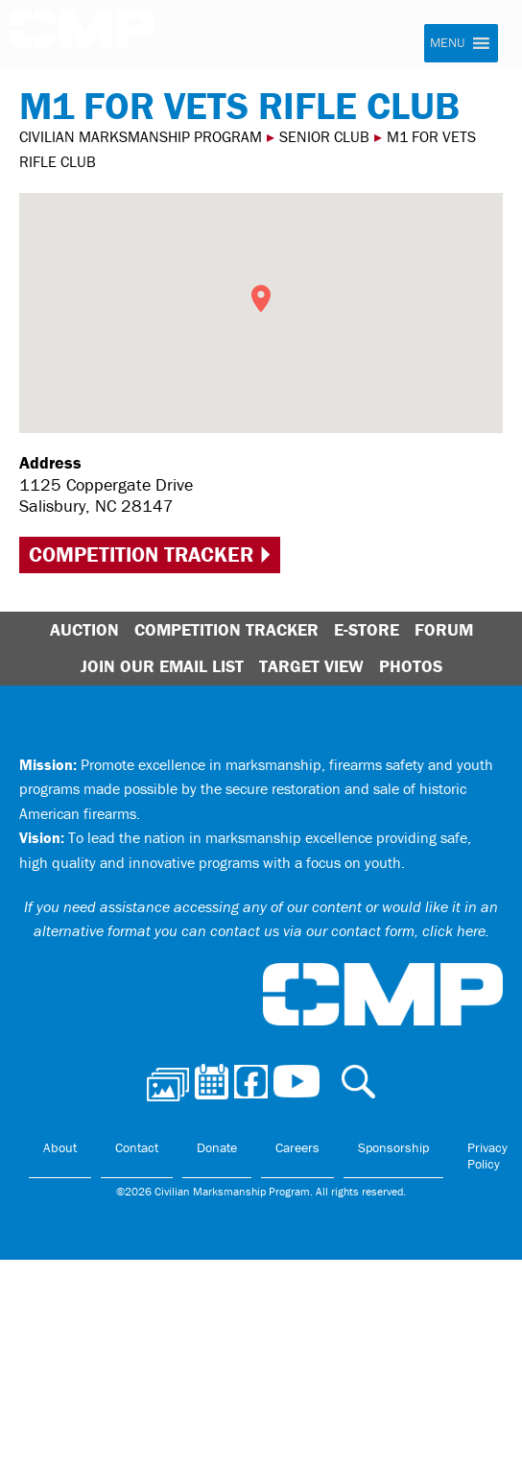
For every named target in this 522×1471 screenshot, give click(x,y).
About (60, 1147)
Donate (217, 1147)
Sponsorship (393, 1147)
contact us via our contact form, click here (348, 930)
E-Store (366, 629)
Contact (136, 1147)
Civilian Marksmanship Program (82, 34)
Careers (297, 1147)
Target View (311, 666)
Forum (444, 629)
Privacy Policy (487, 1156)
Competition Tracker (141, 554)
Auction (84, 629)
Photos (410, 666)
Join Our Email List (162, 666)
